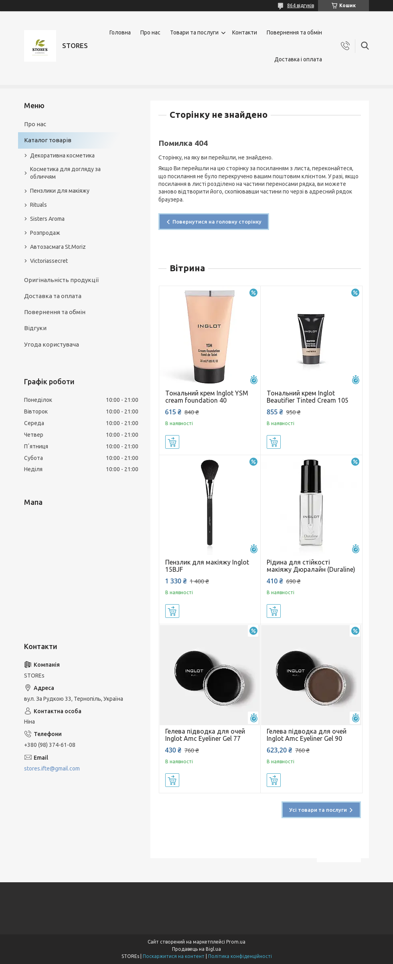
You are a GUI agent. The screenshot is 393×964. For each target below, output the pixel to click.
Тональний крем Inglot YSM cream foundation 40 (206, 396)
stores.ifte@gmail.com (52, 768)
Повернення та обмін (294, 32)
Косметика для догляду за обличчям (65, 173)
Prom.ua (235, 941)
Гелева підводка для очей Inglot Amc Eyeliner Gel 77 (205, 735)
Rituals (38, 205)
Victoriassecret (49, 261)
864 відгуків (300, 5)
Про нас (150, 32)
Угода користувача (51, 344)
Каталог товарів (47, 140)
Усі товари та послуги (318, 810)
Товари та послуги (194, 32)
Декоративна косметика (62, 155)
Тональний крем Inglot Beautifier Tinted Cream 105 (307, 396)
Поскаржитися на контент (174, 956)
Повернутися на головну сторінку (216, 221)
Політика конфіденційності (240, 956)
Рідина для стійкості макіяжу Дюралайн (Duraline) (311, 566)
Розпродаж (45, 233)
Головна (120, 32)
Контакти (244, 32)
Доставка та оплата (52, 295)
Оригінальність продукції (61, 279)
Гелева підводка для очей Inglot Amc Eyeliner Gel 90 (306, 735)
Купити (172, 442)
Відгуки (35, 328)
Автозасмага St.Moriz (58, 247)
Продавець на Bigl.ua (196, 949)
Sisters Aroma (47, 219)
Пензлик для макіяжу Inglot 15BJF (207, 566)
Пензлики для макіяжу (59, 191)
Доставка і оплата (298, 59)
